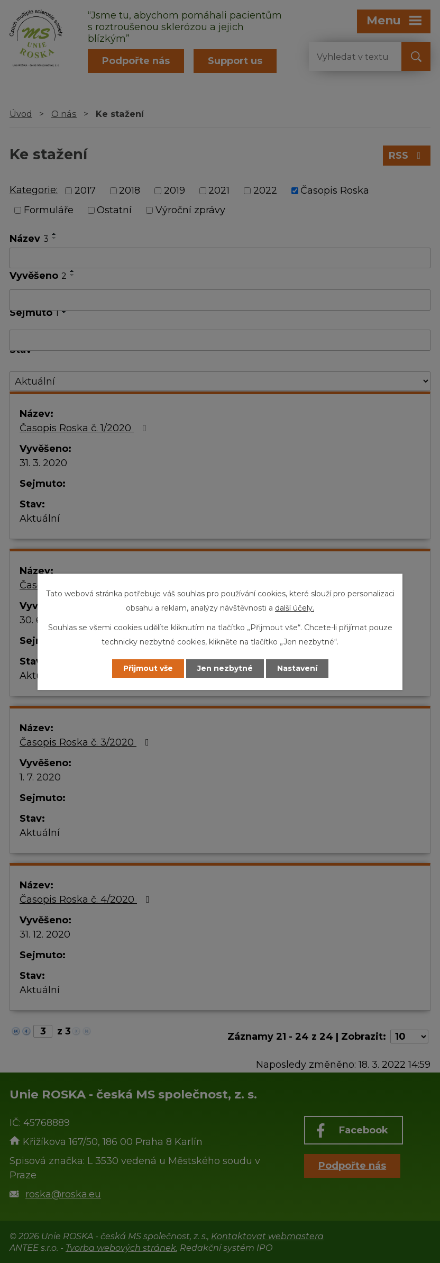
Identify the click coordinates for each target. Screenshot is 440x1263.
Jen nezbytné (225, 668)
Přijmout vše (148, 668)
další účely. (294, 608)
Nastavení (297, 668)
